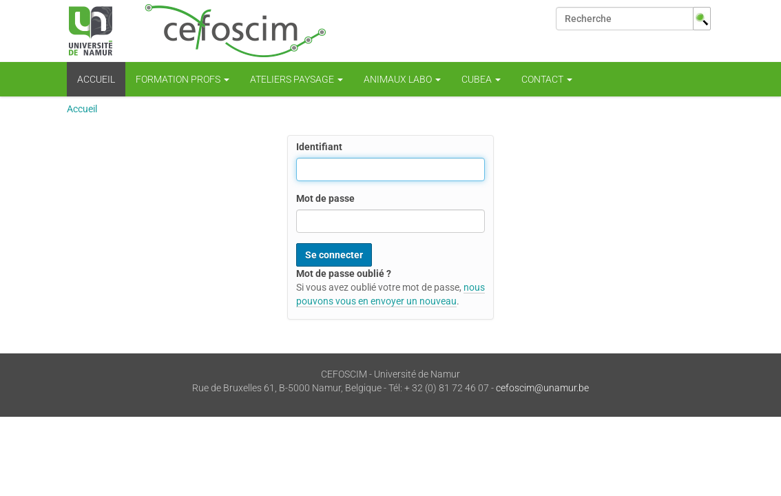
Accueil (96, 79)
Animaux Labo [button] (402, 79)
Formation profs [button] (182, 79)
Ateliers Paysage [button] (296, 79)
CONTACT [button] (546, 79)
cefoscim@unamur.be (542, 387)
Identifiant (319, 146)
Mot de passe (325, 198)
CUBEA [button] (481, 79)
